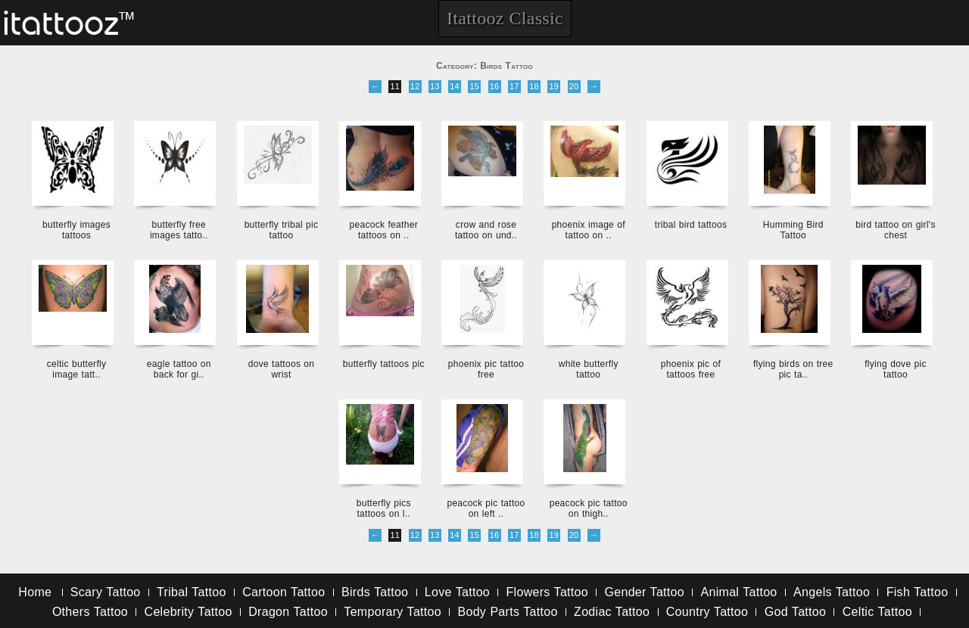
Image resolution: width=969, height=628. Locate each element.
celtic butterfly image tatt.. (77, 369)
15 (474, 86)
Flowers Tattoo (547, 592)
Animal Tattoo (739, 592)
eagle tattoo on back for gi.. (179, 369)
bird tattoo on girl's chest (895, 230)
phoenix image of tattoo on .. (588, 230)
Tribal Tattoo (191, 592)
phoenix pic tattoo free (486, 369)
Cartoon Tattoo (283, 592)
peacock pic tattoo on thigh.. (589, 508)
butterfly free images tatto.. (179, 230)
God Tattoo (795, 611)
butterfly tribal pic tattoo (282, 230)
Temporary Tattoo (392, 611)
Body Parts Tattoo (507, 611)
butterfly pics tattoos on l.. (384, 508)
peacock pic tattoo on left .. (486, 508)
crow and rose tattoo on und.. (486, 230)
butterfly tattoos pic (384, 364)
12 (415, 86)
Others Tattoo (90, 611)
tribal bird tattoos (691, 224)
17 (514, 86)
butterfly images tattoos (76, 230)
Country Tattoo (707, 611)
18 (534, 86)
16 (495, 86)
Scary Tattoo (105, 592)
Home (34, 592)
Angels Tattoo (831, 592)
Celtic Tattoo (877, 611)
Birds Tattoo (374, 592)
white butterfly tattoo (588, 369)
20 (574, 86)
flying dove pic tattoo (896, 369)
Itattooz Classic (505, 18)
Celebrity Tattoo (188, 611)
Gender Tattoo (645, 592)
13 (435, 86)
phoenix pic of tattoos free (691, 369)
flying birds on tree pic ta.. (793, 369)
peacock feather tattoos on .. (384, 230)
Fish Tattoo (917, 592)
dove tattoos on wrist (281, 369)
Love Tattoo (457, 592)
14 (455, 86)
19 (554, 86)
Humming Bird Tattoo (793, 230)
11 (395, 86)
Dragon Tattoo (288, 611)
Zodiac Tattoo (612, 611)
